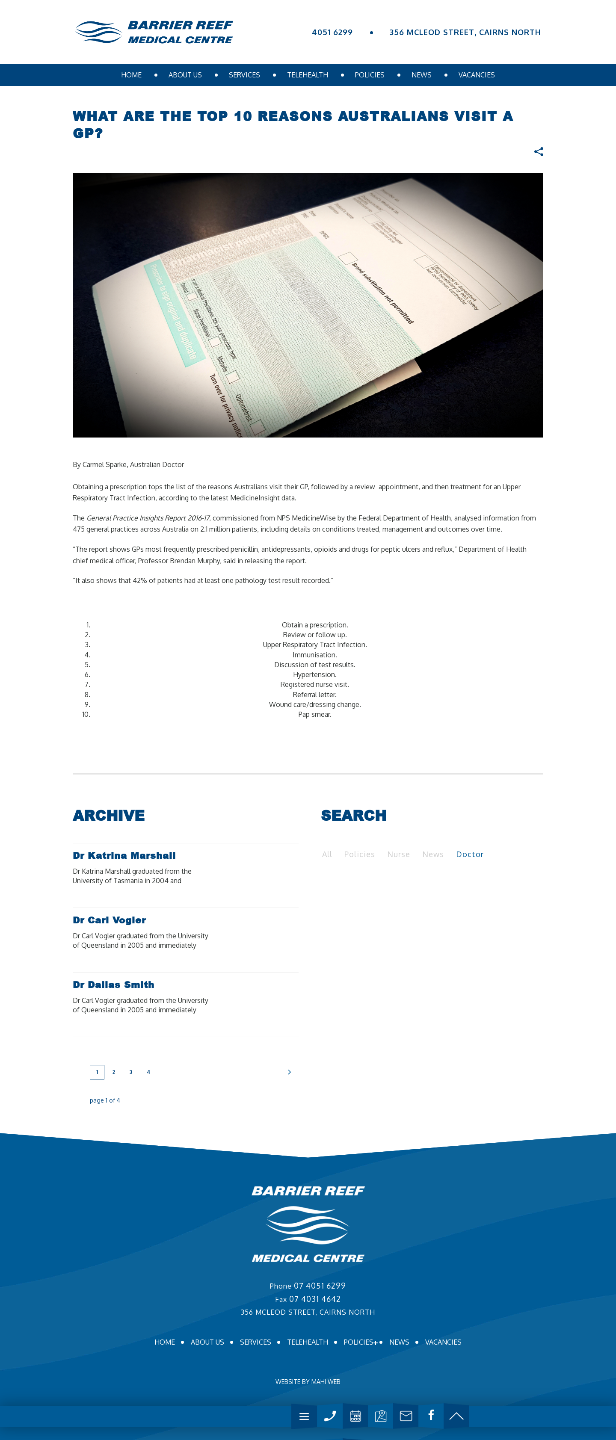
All (327, 854)
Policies (370, 75)
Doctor (470, 854)
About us (185, 75)
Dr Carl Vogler (109, 920)
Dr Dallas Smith (113, 984)
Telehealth (307, 75)
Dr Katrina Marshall (124, 855)
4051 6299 (332, 32)
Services (244, 75)
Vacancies (477, 75)
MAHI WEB (326, 1381)
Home (131, 75)
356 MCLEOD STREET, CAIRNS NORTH (465, 32)
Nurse (398, 854)
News (422, 75)
